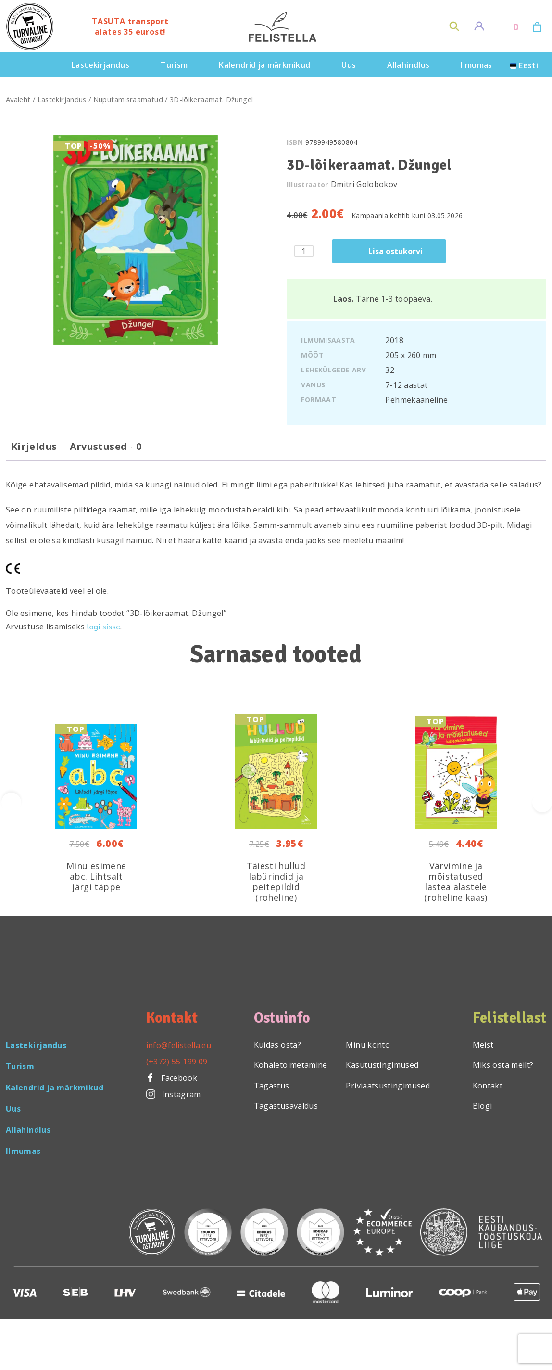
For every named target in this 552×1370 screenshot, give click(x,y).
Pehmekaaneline (416, 400)
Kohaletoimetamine (290, 1065)
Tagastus (271, 1085)
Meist (483, 1044)
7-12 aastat (406, 385)
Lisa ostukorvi (395, 251)
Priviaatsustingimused (388, 1085)
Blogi (482, 1106)
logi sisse (104, 627)
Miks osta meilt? (503, 1065)
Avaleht (18, 99)
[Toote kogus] (304, 251)
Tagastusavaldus (286, 1106)
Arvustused (106, 446)
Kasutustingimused (382, 1065)
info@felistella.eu (178, 1045)
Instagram (173, 1094)
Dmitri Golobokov (364, 184)
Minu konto (368, 1044)
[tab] (33, 450)
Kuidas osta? (277, 1044)
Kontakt (488, 1085)
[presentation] (542, 802)
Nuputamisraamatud (128, 99)
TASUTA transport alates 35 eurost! (130, 26)
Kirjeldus (34, 446)
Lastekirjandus (62, 99)
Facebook (172, 1078)
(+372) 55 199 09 (177, 1061)
